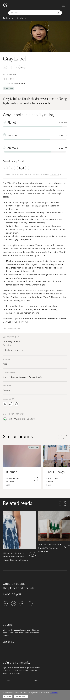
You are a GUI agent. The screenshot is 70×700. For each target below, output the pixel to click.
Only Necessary (20, 696)
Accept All (7, 696)
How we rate (54, 174)
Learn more (54, 693)
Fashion (7, 18)
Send (36, 681)
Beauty (19, 18)
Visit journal (8, 642)
